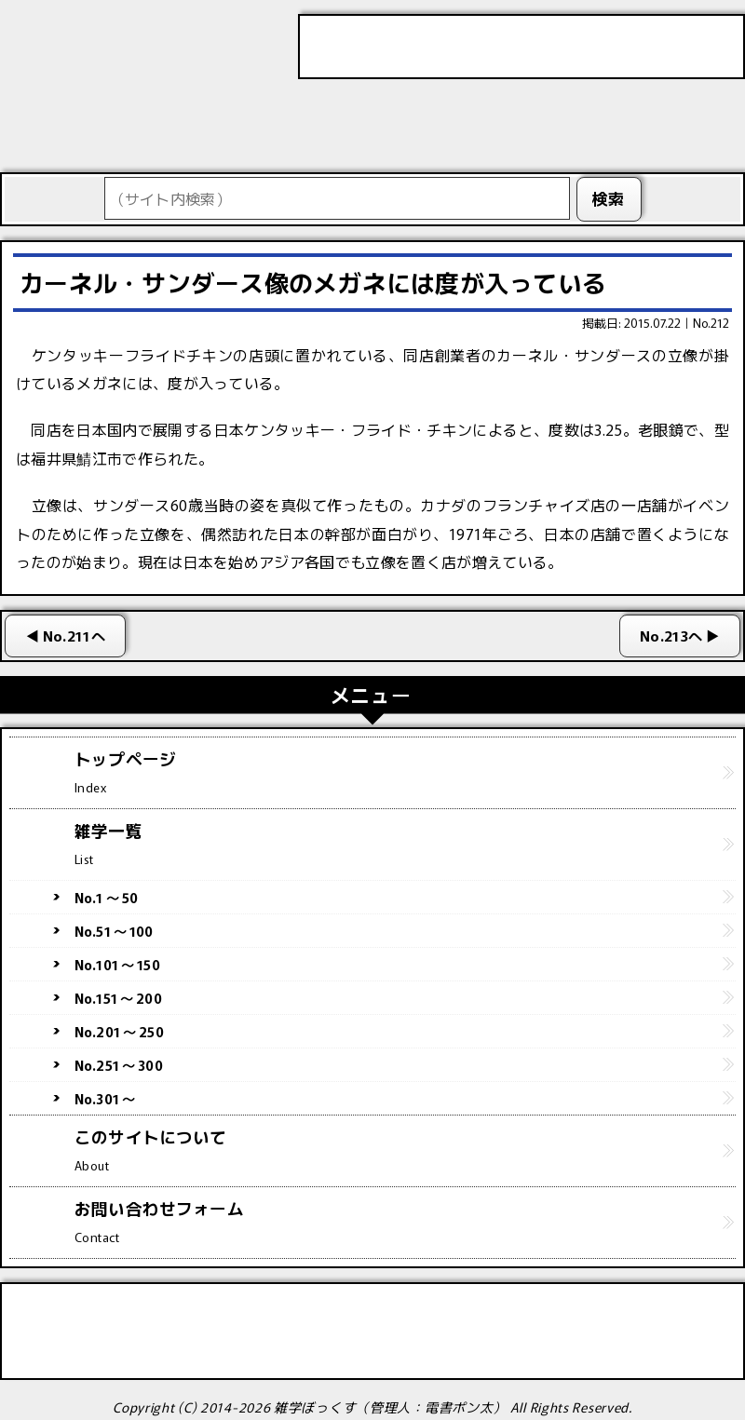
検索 (608, 198)
